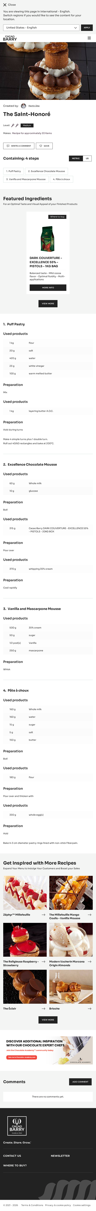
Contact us (12, 1155)
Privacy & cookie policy (58, 1205)
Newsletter (60, 1155)
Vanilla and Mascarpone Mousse (27, 179)
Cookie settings (82, 1205)
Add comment (80, 1082)
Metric (76, 158)
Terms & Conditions (32, 1205)
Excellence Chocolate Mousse (48, 171)
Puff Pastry (15, 171)
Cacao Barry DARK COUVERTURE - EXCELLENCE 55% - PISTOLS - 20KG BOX (58, 530)
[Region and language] (41, 27)
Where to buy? (15, 1165)
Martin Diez (34, 106)
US (87, 158)
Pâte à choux (63, 179)
